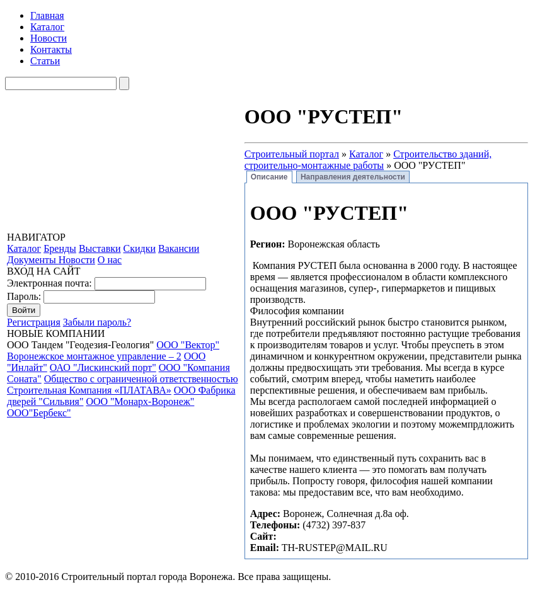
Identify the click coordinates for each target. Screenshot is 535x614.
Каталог (47, 26)
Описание (269, 177)
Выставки (100, 248)
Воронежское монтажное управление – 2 (94, 356)
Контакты (51, 49)
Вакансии (178, 248)
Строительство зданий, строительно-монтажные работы (368, 160)
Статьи (45, 60)
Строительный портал (291, 154)
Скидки (140, 248)
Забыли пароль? (97, 322)
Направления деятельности (353, 177)
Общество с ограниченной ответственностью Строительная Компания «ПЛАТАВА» (122, 384)
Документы (33, 259)
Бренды (59, 248)
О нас (110, 259)
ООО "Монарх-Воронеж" (140, 401)
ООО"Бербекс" (39, 412)
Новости (48, 38)
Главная (47, 15)
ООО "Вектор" (187, 344)
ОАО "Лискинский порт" (103, 367)
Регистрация (33, 322)
